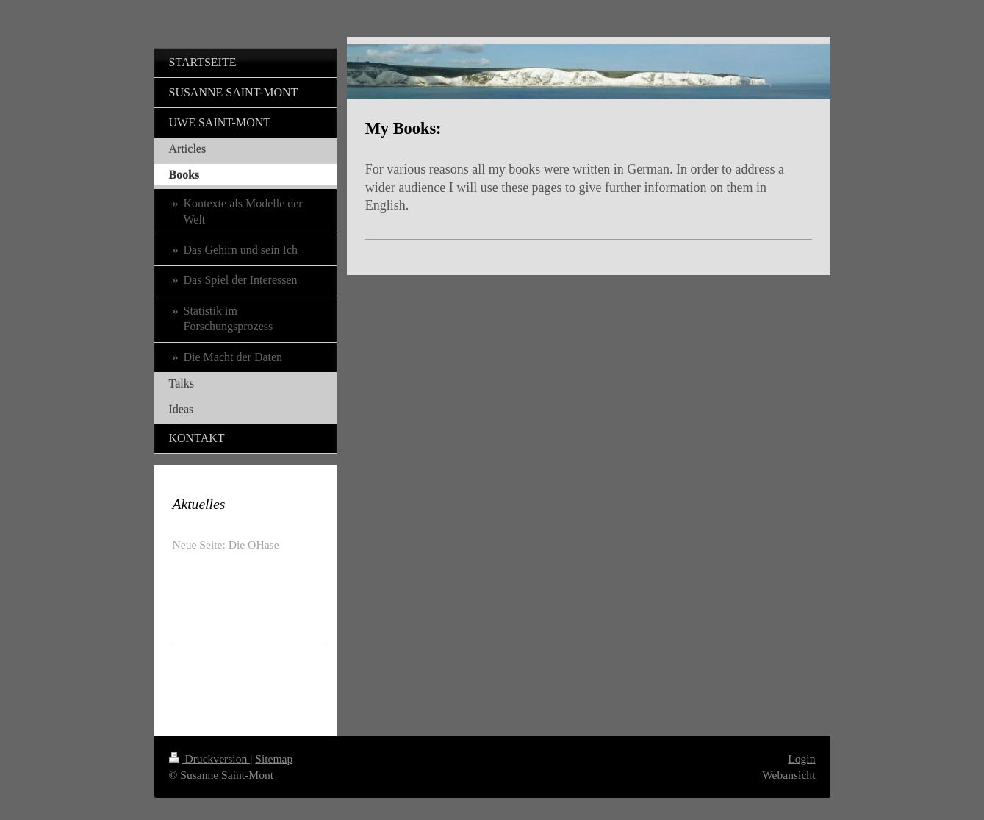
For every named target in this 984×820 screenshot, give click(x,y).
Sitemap (273, 758)
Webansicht (788, 775)
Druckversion (210, 758)
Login (801, 758)
